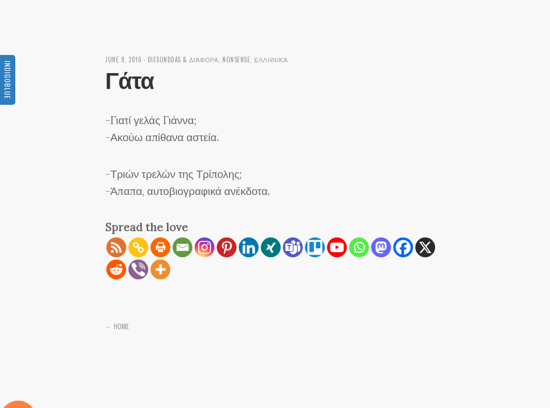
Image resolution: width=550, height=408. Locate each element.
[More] (160, 269)
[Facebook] (403, 247)
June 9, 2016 (123, 59)
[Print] (160, 247)
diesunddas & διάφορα (183, 59)
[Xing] (271, 247)
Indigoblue (7, 80)
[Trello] (315, 247)
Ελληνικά (271, 59)
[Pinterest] (227, 247)
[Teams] (293, 247)
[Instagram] (204, 247)
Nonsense (236, 59)
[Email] (182, 247)
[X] (425, 247)
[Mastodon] (381, 247)
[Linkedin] (249, 247)
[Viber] (138, 269)
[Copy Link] (138, 247)
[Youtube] (337, 247)
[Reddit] (116, 269)
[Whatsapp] (359, 247)
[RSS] (116, 247)
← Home (117, 326)
